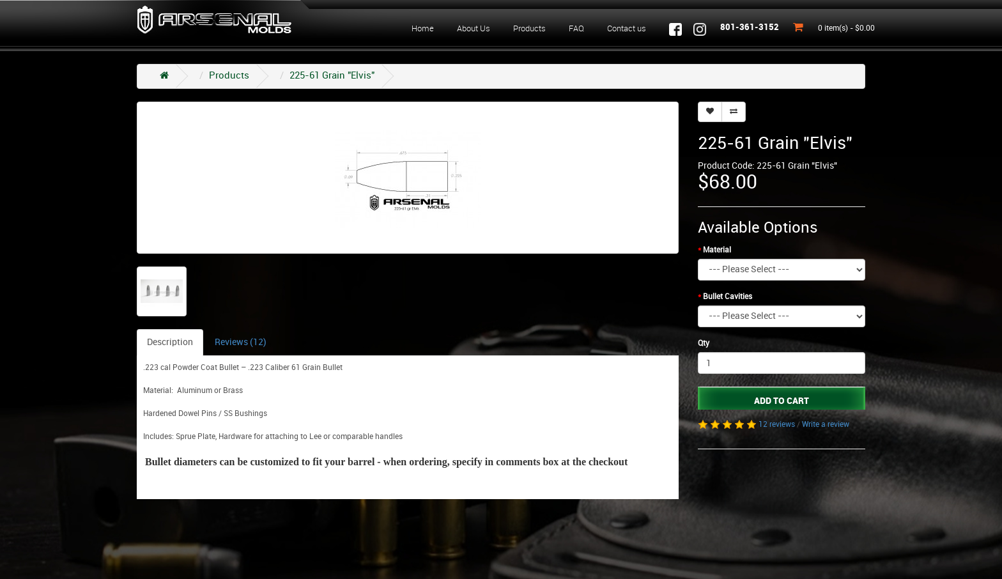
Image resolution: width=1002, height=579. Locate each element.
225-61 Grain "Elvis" (331, 76)
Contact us (626, 28)
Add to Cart (781, 401)
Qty (703, 343)
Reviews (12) (240, 342)
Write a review (825, 425)
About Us (473, 28)
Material (717, 250)
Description (170, 342)
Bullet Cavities (727, 297)
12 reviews (777, 425)
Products (529, 28)
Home (423, 28)
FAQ (576, 28)
